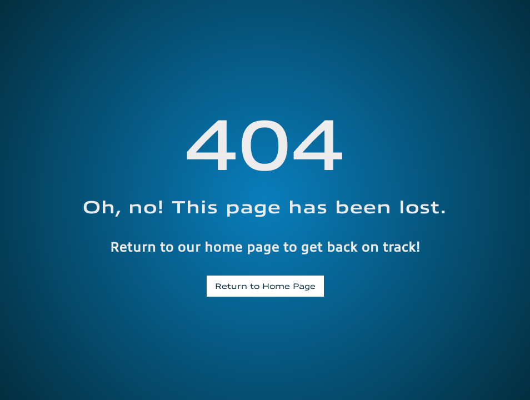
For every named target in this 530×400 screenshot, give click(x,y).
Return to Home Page (265, 286)
